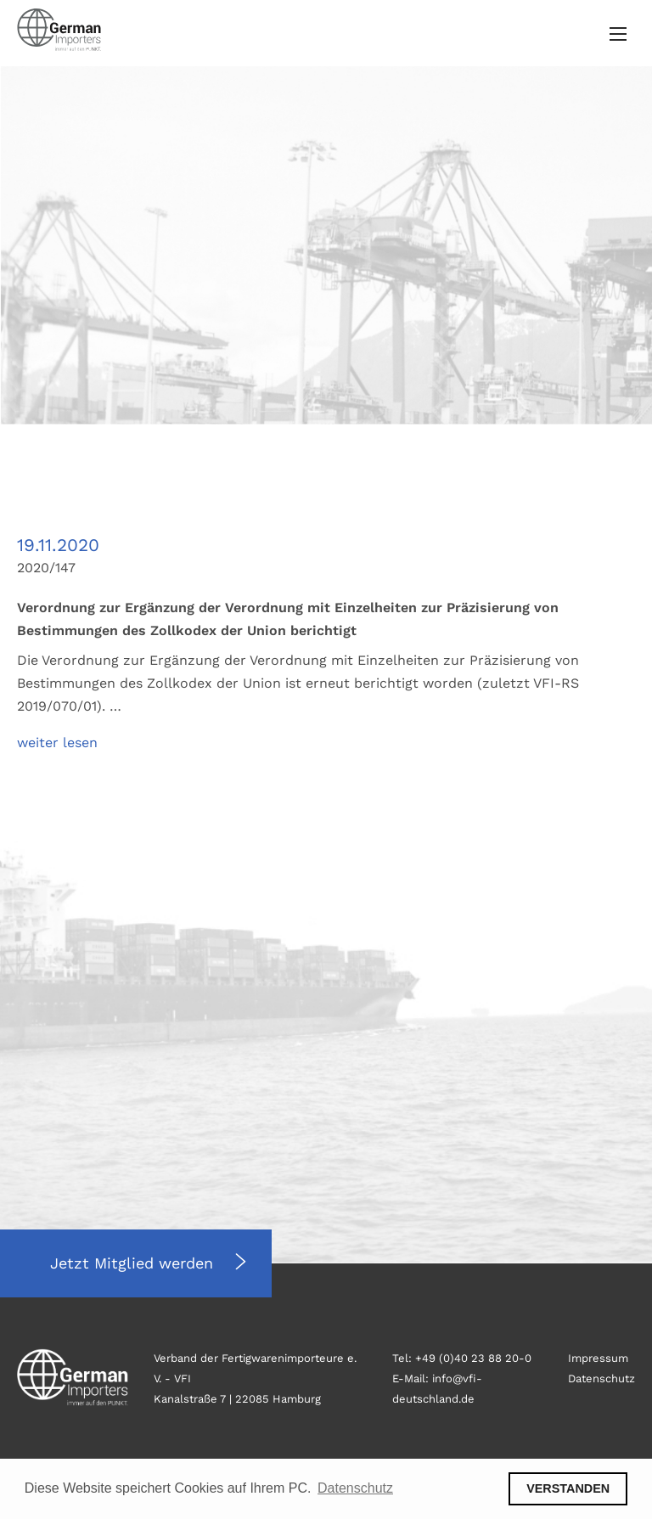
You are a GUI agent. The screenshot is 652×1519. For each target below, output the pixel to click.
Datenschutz (601, 1378)
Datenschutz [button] (355, 1488)
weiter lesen (57, 742)
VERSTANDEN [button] (568, 1488)
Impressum (598, 1358)
